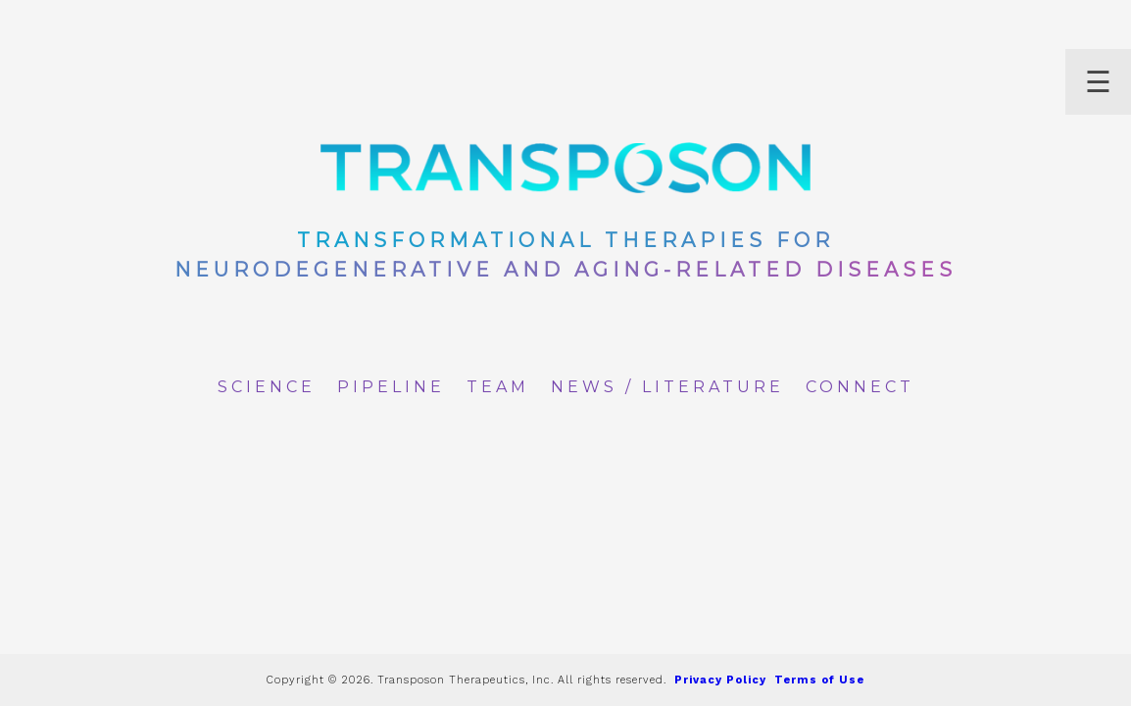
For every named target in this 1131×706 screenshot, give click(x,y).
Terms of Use (819, 680)
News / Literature (667, 387)
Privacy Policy (720, 680)
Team (498, 387)
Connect (860, 387)
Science (267, 387)
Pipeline (391, 387)
